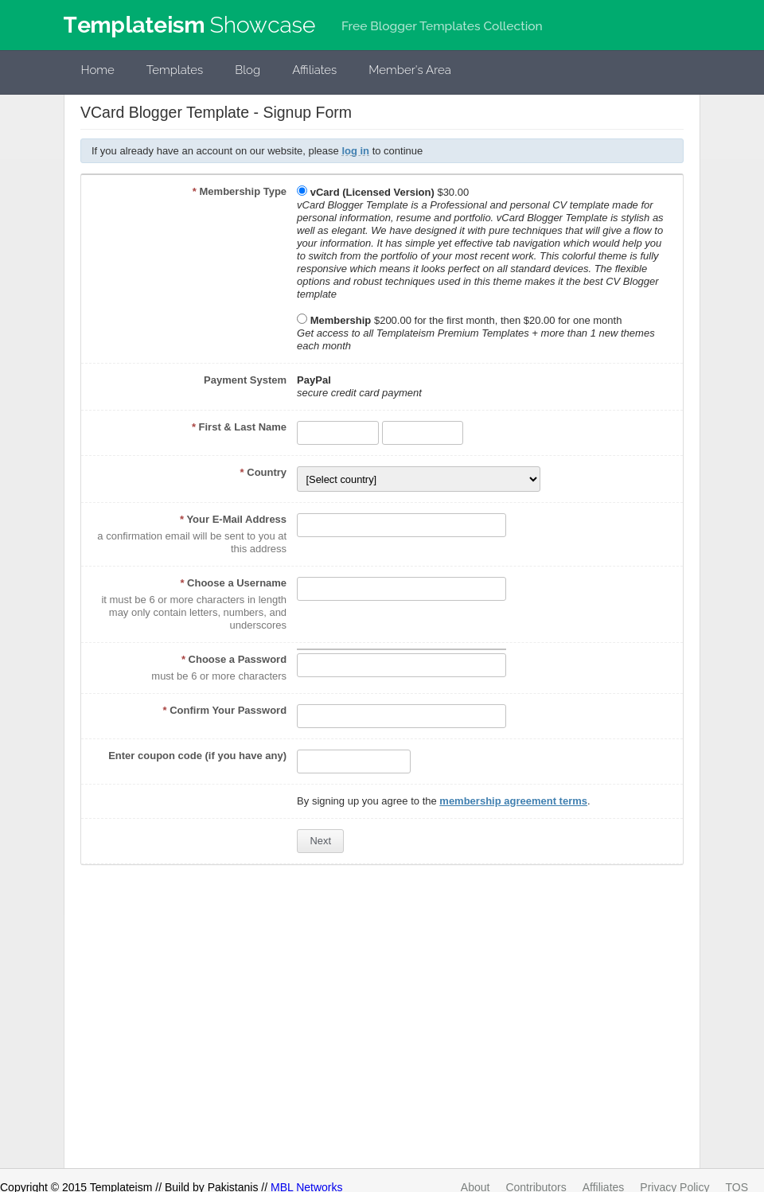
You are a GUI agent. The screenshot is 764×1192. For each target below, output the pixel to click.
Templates (175, 70)
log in (355, 151)
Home (98, 70)
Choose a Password (233, 659)
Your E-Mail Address (233, 519)
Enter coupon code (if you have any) (197, 756)
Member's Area (409, 70)
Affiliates (314, 70)
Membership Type (239, 191)
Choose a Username (233, 583)
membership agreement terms (513, 801)
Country (263, 472)
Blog (247, 70)
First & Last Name (239, 427)
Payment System (245, 380)
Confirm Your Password (225, 710)
